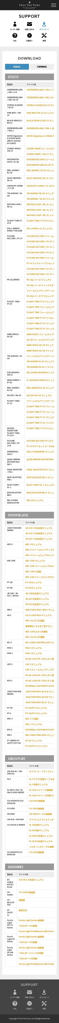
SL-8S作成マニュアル (39, 825)
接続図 (22, 900)
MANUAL (17, 66)
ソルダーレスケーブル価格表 (42, 846)
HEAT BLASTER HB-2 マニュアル (42, 477)
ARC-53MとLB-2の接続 (36, 631)
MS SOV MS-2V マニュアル (39, 395)
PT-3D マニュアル (33, 740)
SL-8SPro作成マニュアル (41, 836)
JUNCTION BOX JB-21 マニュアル (41, 702)
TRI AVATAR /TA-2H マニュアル (41, 193)
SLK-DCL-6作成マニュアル (31, 879)
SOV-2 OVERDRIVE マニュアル (41, 451)
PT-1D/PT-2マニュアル (36, 708)
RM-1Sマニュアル (35, 500)
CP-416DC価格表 (27, 892)
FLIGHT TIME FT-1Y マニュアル (41, 417)
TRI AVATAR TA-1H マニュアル (41, 361)
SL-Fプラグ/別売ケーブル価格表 (44, 779)
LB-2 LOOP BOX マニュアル (38, 615)
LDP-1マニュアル (33, 664)
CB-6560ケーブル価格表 (40, 814)
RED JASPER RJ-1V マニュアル (41, 388)
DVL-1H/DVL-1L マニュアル (40, 228)
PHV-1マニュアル (33, 648)
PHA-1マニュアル (33, 653)
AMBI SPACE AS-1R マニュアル (41, 345)
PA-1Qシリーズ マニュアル (39, 279)
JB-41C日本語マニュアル (37, 599)
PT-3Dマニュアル (33, 582)
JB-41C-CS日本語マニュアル (38, 533)
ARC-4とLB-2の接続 (34, 620)
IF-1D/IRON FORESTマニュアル (42, 380)
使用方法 (23, 910)
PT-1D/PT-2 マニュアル (36, 746)
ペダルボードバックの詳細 (31, 953)
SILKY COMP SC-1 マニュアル (41, 485)
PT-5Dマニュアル (33, 588)
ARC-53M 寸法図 (33, 571)
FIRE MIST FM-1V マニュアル (40, 113)
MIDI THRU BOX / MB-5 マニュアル (41, 610)
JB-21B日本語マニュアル (37, 593)
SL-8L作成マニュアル (39, 830)
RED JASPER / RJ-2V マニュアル (42, 170)
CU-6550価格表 (36, 852)
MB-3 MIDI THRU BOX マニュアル (41, 735)
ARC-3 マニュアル (33, 724)
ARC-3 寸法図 (31, 718)
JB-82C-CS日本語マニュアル (38, 539)
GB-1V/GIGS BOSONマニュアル (41, 372)
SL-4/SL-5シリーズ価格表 (41, 790)
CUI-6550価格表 (37, 801)
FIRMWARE (42, 66)
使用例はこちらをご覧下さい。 (39, 626)
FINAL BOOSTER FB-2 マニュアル (43, 469)
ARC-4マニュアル (33, 544)
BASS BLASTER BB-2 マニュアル (42, 492)
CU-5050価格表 (36, 808)
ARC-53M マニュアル (35, 560)
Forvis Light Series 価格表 (31, 920)
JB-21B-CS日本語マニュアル (38, 528)
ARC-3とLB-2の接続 (34, 637)
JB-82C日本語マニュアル (37, 604)
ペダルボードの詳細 (28, 926)
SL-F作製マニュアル (38, 784)
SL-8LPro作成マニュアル (41, 841)
